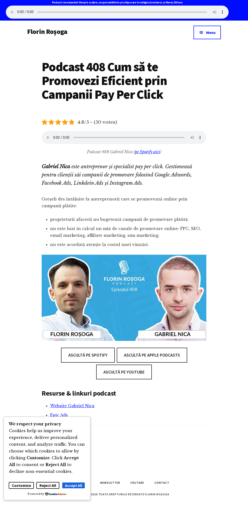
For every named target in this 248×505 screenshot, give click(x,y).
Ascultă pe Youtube (124, 372)
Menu (211, 32)
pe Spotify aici (147, 151)
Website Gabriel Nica (72, 405)
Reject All (47, 485)
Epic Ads (59, 415)
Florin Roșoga (47, 31)
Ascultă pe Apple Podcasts (152, 355)
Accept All (73, 485)
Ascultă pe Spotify (88, 355)
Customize (21, 485)
